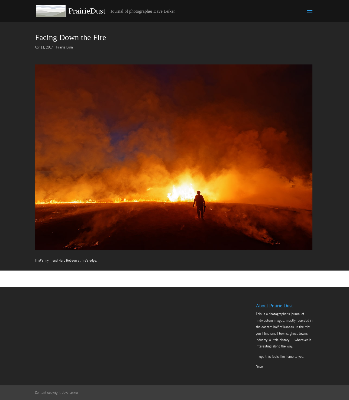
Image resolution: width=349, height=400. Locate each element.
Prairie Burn (64, 47)
